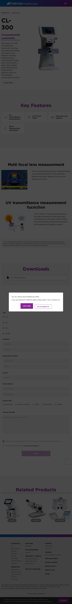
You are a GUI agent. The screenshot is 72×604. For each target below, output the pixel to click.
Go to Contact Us (43, 306)
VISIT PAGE (27, 306)
